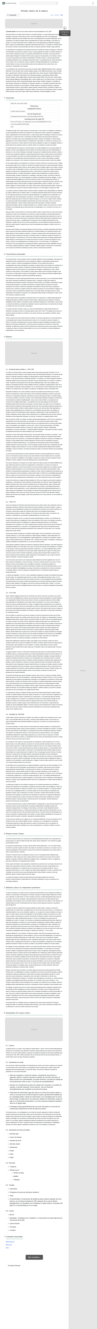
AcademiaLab (10, 3)
